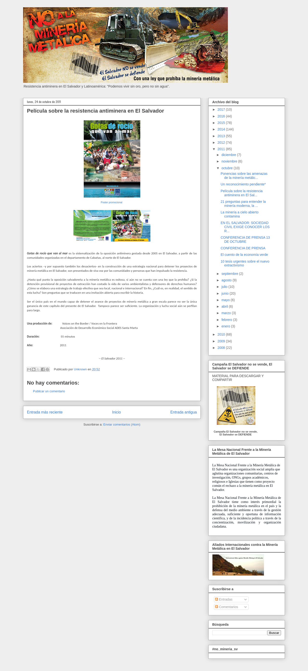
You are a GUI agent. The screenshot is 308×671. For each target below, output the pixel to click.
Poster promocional (112, 202)
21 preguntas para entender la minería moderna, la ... (243, 204)
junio (225, 293)
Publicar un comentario (49, 391)
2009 (222, 341)
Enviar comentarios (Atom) (121, 424)
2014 (222, 129)
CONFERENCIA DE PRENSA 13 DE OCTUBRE (245, 240)
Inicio (116, 412)
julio (224, 287)
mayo (226, 300)
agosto (226, 280)
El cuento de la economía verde (244, 255)
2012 (222, 142)
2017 (222, 109)
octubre (227, 168)
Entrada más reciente (45, 412)
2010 (222, 334)
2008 (222, 348)
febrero (227, 320)
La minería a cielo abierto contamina (239, 214)
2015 (222, 123)
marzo (226, 313)
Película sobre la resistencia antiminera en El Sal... (242, 193)
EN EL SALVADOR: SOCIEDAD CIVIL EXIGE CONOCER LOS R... (245, 227)
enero (226, 326)
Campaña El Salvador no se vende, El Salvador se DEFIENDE (235, 433)
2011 (222, 149)
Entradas (223, 599)
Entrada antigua (183, 412)
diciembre (229, 155)
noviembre (229, 161)
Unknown (81, 369)
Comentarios (226, 607)
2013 (222, 136)
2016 (222, 116)
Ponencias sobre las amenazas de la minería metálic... (244, 176)
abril (225, 306)
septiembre (230, 274)
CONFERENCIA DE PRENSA (243, 248)
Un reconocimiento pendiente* (243, 184)
